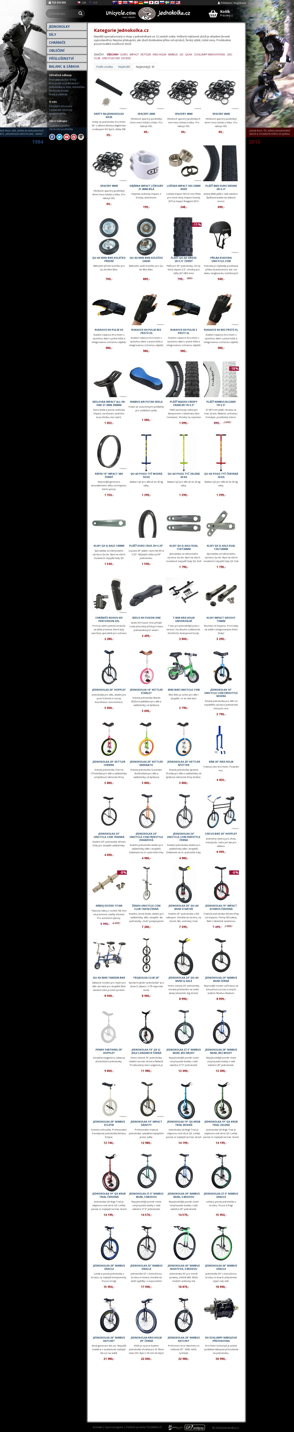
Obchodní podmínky (61, 129)
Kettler (146, 54)
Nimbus (173, 54)
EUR (93, 2)
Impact (134, 54)
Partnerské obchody (60, 110)
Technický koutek (59, 90)
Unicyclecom (111, 58)
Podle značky (104, 67)
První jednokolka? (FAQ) (62, 79)
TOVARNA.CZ (154, 1427)
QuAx (188, 54)
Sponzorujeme (57, 113)
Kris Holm (159, 54)
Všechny (113, 54)
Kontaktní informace (60, 106)
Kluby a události (58, 94)
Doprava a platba (59, 125)
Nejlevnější (143, 67)
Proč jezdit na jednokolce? (64, 83)
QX (181, 54)
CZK (81, 2)
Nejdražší (124, 67)
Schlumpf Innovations (209, 54)
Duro (124, 54)
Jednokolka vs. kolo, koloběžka (67, 87)
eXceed (126, 58)
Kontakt (97, 1427)
